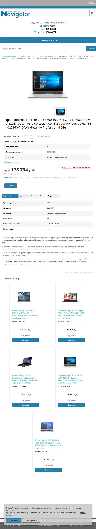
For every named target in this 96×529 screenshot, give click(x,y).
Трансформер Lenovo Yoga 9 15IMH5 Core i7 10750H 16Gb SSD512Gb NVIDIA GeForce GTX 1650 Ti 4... (71, 314)
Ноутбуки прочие (47, 56)
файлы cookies (28, 508)
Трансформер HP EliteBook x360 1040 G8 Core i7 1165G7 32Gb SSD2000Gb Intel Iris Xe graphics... (48, 444)
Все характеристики (12, 162)
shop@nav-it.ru (48, 25)
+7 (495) (47, 32)
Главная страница (9, 56)
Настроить (31, 520)
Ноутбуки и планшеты (27, 56)
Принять (14, 520)
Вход (93, 3)
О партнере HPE (44, 136)
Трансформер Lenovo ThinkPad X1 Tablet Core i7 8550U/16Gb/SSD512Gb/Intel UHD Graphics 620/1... (25, 379)
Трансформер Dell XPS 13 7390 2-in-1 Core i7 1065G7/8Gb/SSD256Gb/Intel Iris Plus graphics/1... (25, 314)
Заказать (10, 185)
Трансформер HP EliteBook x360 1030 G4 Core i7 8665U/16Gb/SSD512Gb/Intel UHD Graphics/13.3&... (71, 379)
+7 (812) (47, 29)
